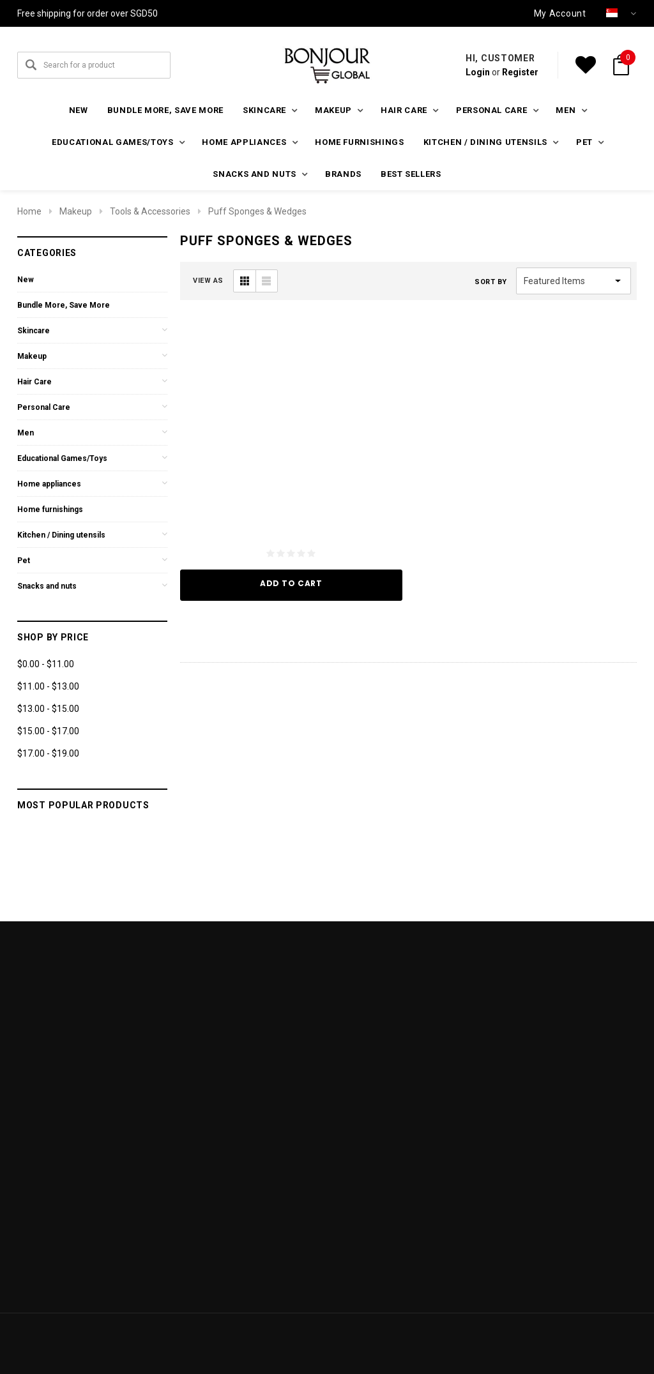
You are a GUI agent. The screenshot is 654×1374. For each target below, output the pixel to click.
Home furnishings (359, 142)
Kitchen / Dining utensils (61, 535)
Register (520, 72)
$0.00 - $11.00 (45, 664)
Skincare (33, 330)
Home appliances (49, 483)
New (78, 110)
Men (25, 432)
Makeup (75, 211)
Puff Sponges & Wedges (257, 211)
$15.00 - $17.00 (48, 731)
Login (478, 72)
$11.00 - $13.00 (48, 686)
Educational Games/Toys (62, 458)
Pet (23, 560)
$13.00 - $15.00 (48, 709)
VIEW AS (208, 280)
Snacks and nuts (47, 586)
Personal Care (43, 407)
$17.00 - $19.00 (48, 753)
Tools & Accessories (150, 211)
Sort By (491, 282)
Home (29, 211)
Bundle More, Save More (165, 110)
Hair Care (34, 381)
